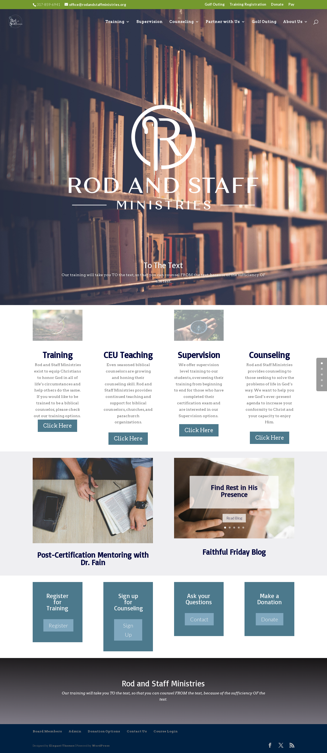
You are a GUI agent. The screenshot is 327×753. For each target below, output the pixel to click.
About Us (292, 22)
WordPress (101, 745)
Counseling (181, 22)
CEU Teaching (128, 354)
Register (58, 625)
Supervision (149, 22)
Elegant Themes (61, 745)
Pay (291, 4)
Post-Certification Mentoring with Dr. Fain (93, 558)
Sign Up (128, 630)
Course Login (165, 731)
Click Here (57, 426)
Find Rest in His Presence (234, 497)
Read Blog (234, 524)
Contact (199, 619)
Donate (277, 4)
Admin (75, 731)
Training (114, 22)
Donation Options (104, 731)
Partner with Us (223, 22)
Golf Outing (215, 4)
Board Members (47, 731)
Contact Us (137, 731)
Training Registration (248, 4)
